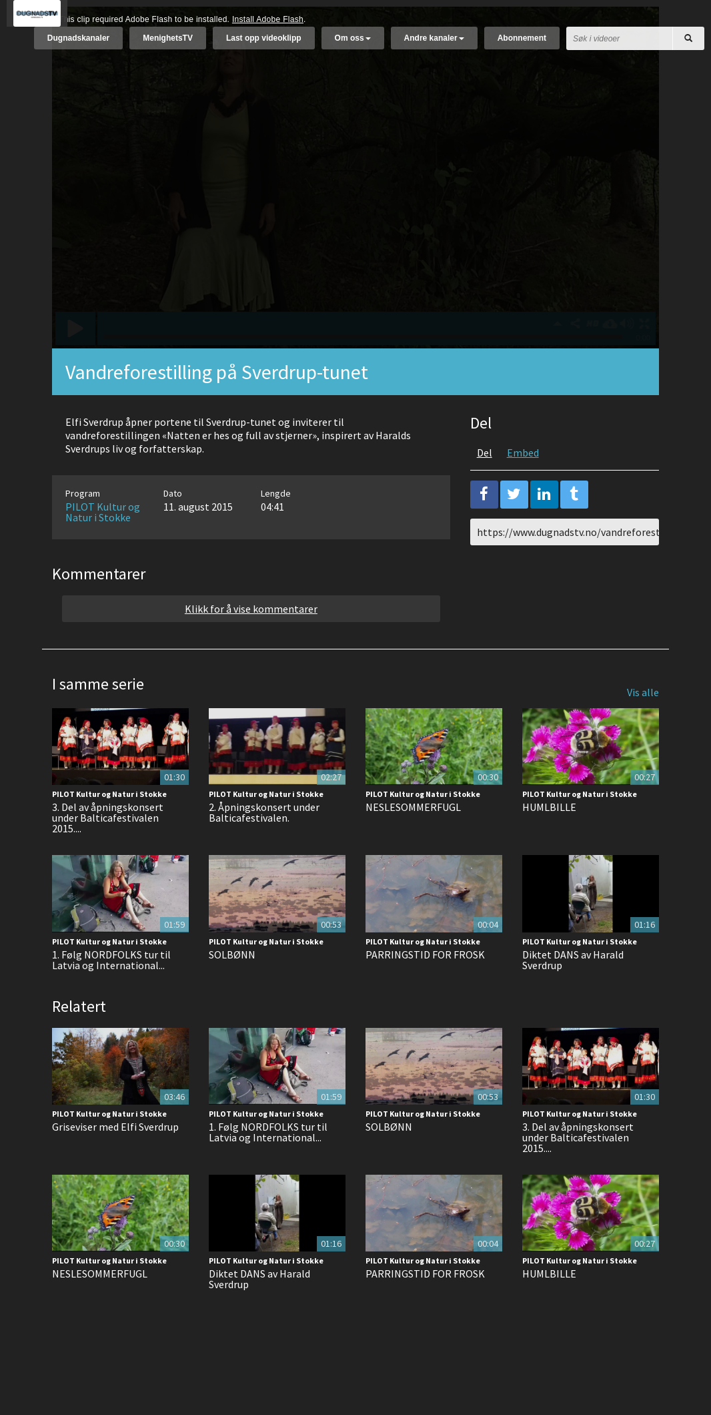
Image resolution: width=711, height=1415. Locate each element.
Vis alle (643, 725)
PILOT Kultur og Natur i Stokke (102, 545)
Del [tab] (484, 486)
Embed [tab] (523, 486)
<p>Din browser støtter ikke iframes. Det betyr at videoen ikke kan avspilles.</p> (355, 211)
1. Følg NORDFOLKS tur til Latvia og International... (111, 993)
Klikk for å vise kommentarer (251, 642)
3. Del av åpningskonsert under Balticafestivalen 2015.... (107, 851)
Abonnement (522, 44)
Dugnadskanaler (78, 44)
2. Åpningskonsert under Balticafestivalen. (264, 846)
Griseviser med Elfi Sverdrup (115, 1160)
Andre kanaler (434, 44)
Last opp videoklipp (263, 44)
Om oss (353, 44)
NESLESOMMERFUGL (413, 840)
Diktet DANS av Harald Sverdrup (573, 993)
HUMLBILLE (549, 840)
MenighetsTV (168, 44)
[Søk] (688, 45)
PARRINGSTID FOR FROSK (425, 988)
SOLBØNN (232, 988)
